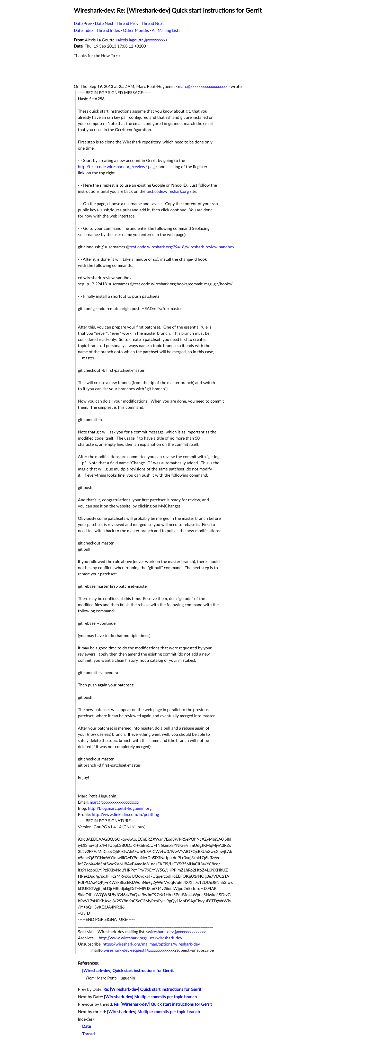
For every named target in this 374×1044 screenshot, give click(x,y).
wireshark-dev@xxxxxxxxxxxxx (176, 932)
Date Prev (83, 24)
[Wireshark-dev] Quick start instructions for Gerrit (128, 971)
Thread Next (152, 24)
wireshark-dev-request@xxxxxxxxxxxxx (139, 950)
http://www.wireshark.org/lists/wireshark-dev (140, 938)
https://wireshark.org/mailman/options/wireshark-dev (151, 944)
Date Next (104, 24)
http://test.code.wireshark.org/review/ (112, 167)
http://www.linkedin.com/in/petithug (125, 815)
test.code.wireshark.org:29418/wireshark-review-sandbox (181, 247)
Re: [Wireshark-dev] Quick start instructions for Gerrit (152, 989)
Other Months (136, 31)
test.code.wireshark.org (167, 191)
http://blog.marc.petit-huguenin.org (120, 808)
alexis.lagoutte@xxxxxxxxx (141, 40)
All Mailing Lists (166, 31)
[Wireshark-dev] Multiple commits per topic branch (150, 997)
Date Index (83, 31)
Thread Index (108, 31)
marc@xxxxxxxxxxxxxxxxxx (202, 87)
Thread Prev (127, 24)
